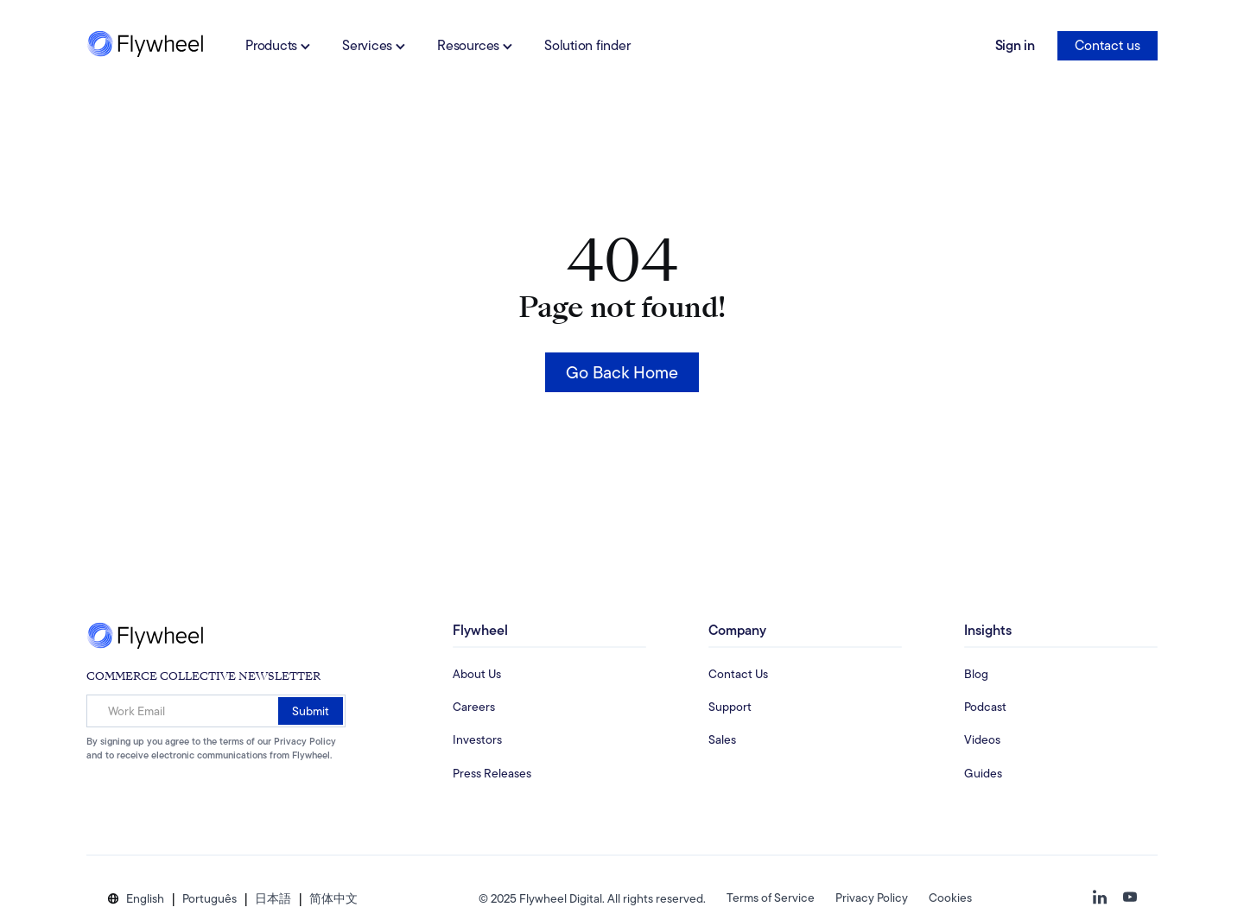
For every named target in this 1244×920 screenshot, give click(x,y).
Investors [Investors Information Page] (477, 739)
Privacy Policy (871, 897)
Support (730, 706)
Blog (976, 673)
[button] (145, 899)
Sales (722, 739)
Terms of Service (771, 897)
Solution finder (587, 45)
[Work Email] (216, 711)
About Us (477, 673)
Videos (982, 739)
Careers (474, 706)
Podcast (985, 706)
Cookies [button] (950, 897)
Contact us (1107, 45)
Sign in (1015, 45)
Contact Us (738, 673)
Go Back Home (622, 372)
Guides (983, 773)
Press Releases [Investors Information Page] (492, 773)
